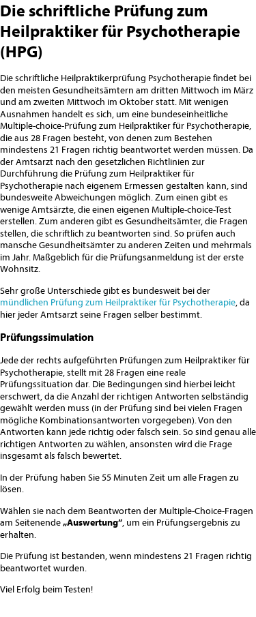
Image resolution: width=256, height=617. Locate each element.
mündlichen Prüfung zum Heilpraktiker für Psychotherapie (118, 302)
